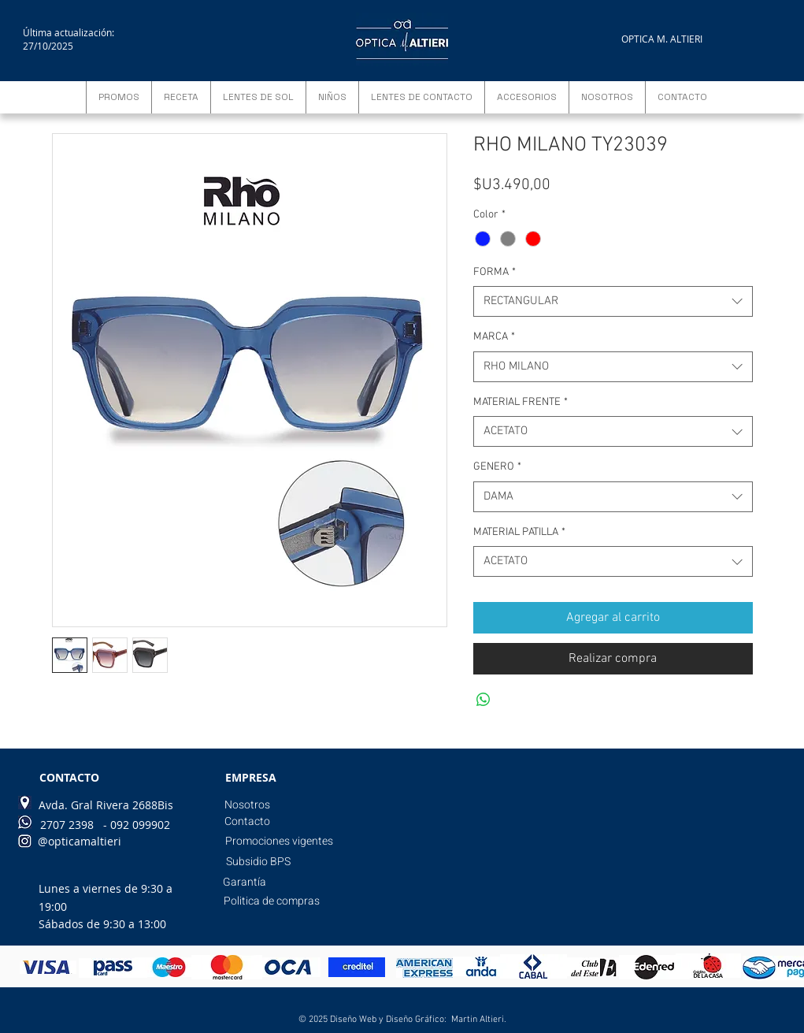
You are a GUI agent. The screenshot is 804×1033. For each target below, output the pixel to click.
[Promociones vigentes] (279, 841)
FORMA (494, 272)
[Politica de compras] (272, 901)
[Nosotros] (248, 805)
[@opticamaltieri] (79, 841)
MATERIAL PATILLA (519, 532)
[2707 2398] (66, 825)
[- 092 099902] (137, 825)
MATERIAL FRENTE (520, 402)
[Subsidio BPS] (258, 862)
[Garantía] (244, 882)
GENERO (497, 467)
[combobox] (613, 301)
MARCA (494, 337)
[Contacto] (248, 822)
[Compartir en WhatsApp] (483, 699)
